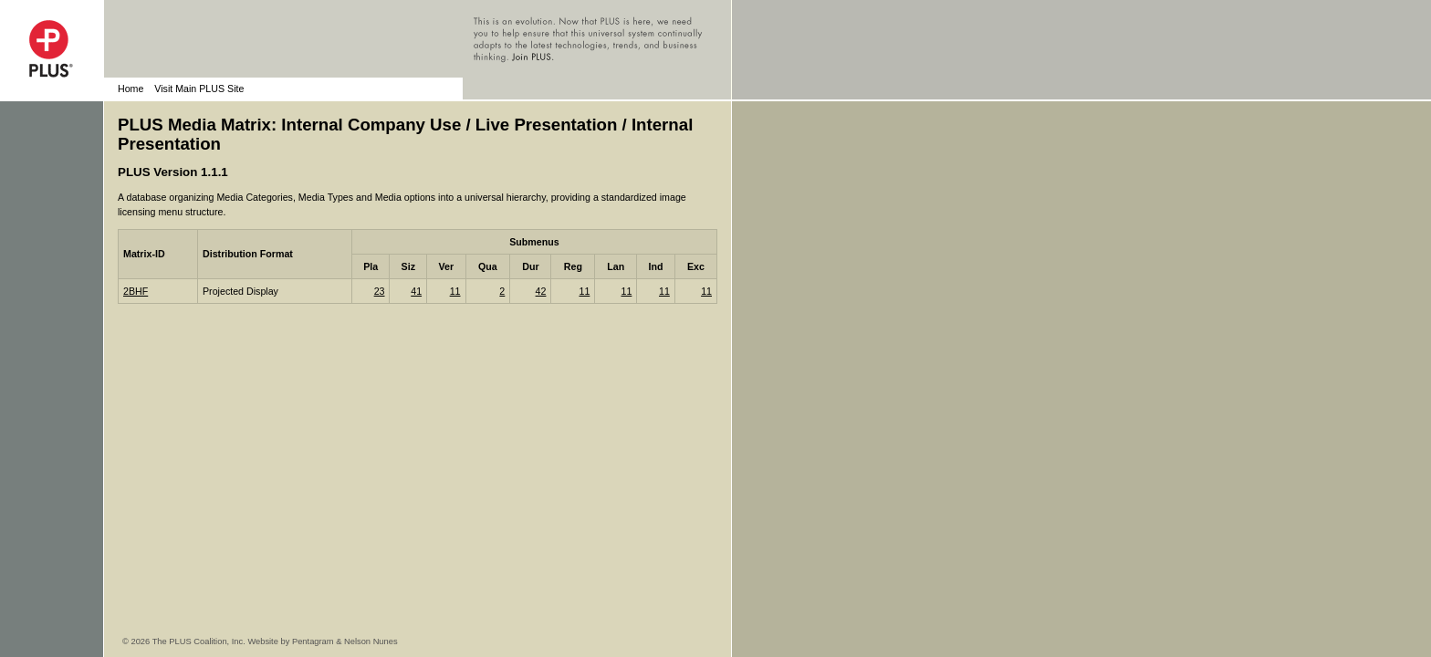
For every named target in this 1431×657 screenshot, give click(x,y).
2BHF (135, 291)
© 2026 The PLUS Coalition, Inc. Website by (207, 641)
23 (379, 291)
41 (416, 291)
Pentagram (313, 641)
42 (541, 291)
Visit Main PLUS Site (199, 88)
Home (130, 88)
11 (455, 291)
